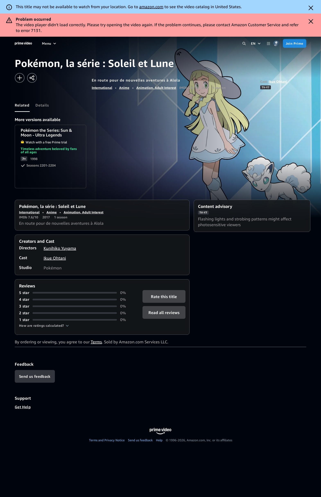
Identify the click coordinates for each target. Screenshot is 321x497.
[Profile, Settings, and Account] (276, 43)
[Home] (23, 43)
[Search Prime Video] (244, 43)
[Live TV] (131, 43)
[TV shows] (79, 43)
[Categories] (268, 43)
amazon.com (151, 6)
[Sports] (99, 43)
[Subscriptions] (157, 43)
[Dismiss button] (311, 8)
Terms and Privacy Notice (107, 440)
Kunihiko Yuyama (60, 248)
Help (159, 440)
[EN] (256, 43)
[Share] (32, 78)
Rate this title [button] (164, 296)
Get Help (23, 407)
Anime (124, 88)
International (102, 88)
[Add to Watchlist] (20, 78)
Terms (96, 341)
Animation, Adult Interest (156, 88)
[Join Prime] (294, 43)
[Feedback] (35, 376)
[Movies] (60, 43)
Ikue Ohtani (278, 81)
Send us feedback (140, 440)
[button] (44, 325)
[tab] (22, 105)
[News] (114, 43)
